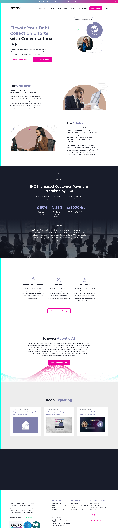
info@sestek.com (97, 515)
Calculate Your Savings (59, 311)
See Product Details (59, 362)
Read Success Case (20, 59)
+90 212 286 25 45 (57, 517)
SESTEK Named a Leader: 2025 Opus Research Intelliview (59, 1)
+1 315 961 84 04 (56, 503)
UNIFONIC (28, 517)
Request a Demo (96, 8)
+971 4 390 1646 (94, 503)
